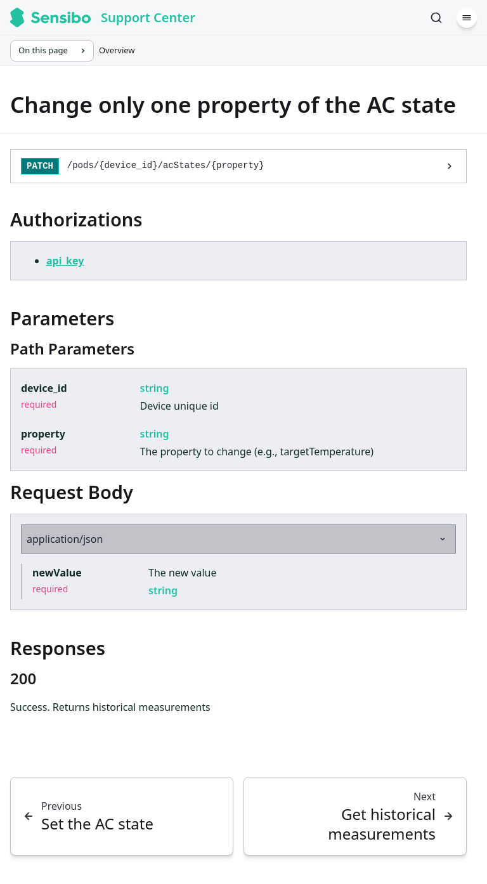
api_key (65, 261)
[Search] (436, 17)
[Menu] (467, 18)
